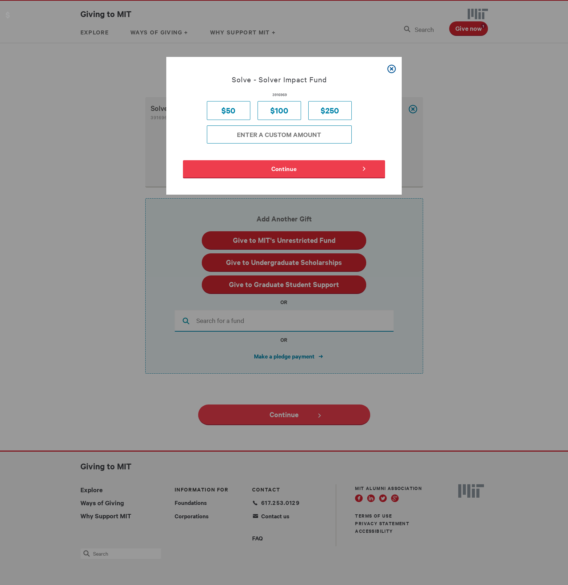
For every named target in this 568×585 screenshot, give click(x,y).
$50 (228, 110)
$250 (330, 110)
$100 (279, 110)
